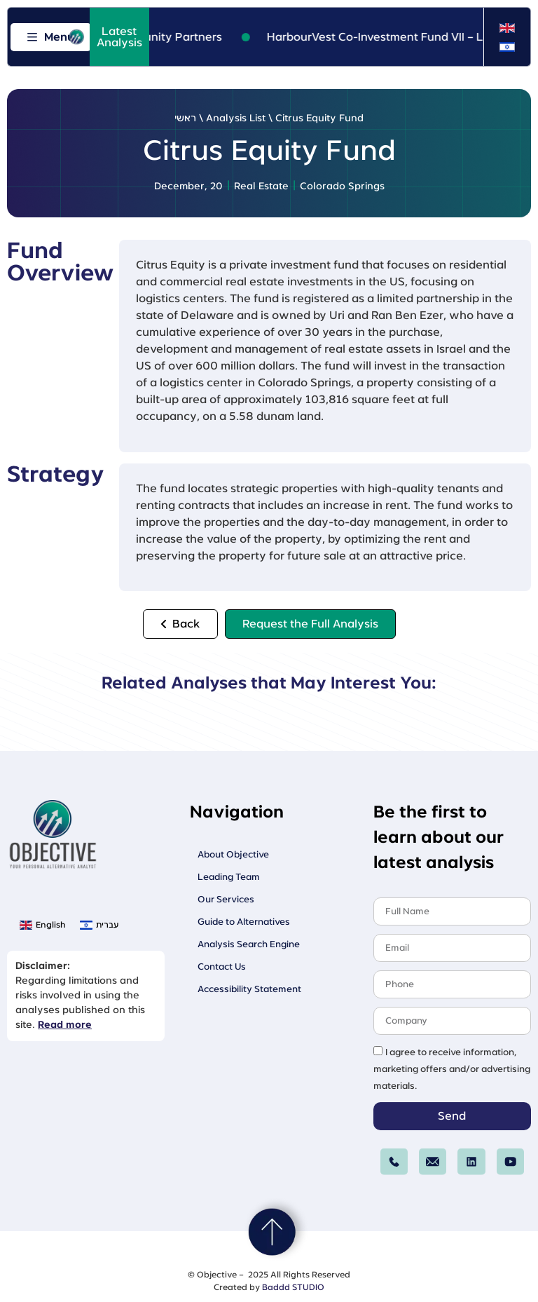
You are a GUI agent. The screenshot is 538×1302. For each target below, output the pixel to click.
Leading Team (229, 876)
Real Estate (261, 186)
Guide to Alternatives (244, 921)
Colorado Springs (342, 186)
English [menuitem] (51, 925)
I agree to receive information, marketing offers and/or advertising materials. (451, 1069)
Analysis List (235, 118)
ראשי (185, 118)
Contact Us (222, 966)
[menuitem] (507, 28)
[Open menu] (51, 37)
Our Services (226, 899)
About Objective (233, 854)
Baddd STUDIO (293, 1287)
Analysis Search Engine (249, 944)
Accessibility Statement (249, 989)
